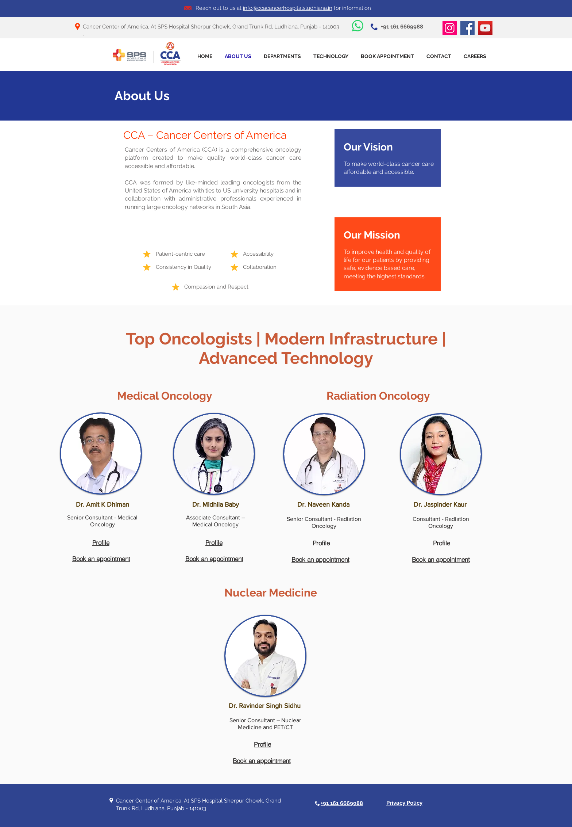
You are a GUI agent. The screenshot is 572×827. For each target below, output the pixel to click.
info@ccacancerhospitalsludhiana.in (287, 8)
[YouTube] (485, 28)
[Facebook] (467, 28)
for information (351, 8)
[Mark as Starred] (146, 253)
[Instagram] (449, 28)
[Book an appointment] (101, 558)
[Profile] (101, 542)
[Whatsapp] (358, 26)
